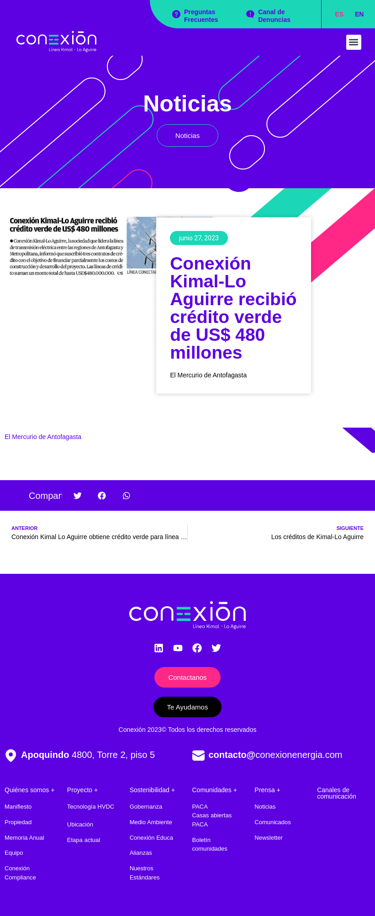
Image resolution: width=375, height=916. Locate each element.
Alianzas (141, 852)
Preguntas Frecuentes (201, 15)
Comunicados (272, 822)
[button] (353, 42)
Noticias (187, 103)
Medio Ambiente (151, 822)
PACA (199, 806)
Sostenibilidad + (152, 790)
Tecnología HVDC (90, 806)
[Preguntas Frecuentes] (176, 14)
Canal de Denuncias (274, 15)
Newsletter (268, 837)
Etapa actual (83, 840)
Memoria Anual (24, 837)
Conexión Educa (151, 837)
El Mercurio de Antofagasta (43, 436)
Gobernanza (146, 806)
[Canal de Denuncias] (250, 14)
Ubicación (80, 824)
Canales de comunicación (336, 793)
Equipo (14, 852)
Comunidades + (214, 790)
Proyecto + (82, 790)
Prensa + (267, 790)
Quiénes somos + (29, 790)
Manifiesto (18, 806)
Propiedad (18, 822)
